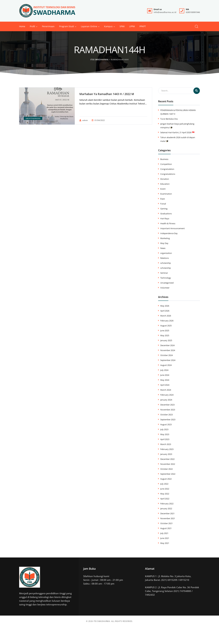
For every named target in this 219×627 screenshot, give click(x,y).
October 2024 (166, 355)
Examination (166, 193)
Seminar (164, 272)
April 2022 (164, 498)
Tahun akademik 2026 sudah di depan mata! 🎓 (177, 139)
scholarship (165, 263)
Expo (162, 198)
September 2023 (167, 419)
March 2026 (165, 315)
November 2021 (167, 518)
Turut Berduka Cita (169, 118)
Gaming (163, 208)
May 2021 (164, 543)
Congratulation (167, 169)
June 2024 (164, 375)
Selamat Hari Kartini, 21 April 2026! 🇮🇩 (177, 132)
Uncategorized (33, 118)
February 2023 (166, 449)
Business (164, 159)
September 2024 (167, 360)
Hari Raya (164, 218)
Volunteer (164, 287)
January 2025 (166, 340)
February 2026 (166, 320)
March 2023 (165, 444)
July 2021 (164, 533)
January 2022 (166, 508)
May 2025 (164, 335)
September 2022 (167, 473)
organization (166, 253)
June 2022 (164, 488)
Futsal (163, 203)
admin (83, 120)
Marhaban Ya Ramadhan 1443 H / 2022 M (106, 94)
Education (165, 183)
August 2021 (166, 528)
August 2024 (166, 365)
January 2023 (166, 454)
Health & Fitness (167, 223)
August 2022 (166, 478)
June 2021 (164, 538)
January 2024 (166, 399)
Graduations (166, 213)
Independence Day (169, 233)
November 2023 (167, 409)
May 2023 (164, 434)
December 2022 (167, 459)
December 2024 (167, 345)
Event (163, 188)
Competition (166, 164)
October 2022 (166, 469)
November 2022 (167, 464)
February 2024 (166, 394)
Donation (164, 179)
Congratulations (167, 174)
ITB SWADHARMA (102, 621)
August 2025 (166, 325)
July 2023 (164, 429)
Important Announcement (172, 228)
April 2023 (164, 439)
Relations (164, 258)
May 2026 (164, 305)
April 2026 (164, 310)
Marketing (165, 238)
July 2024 (164, 370)
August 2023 (166, 424)
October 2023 (166, 414)
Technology (165, 277)
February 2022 (166, 503)
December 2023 (167, 404)
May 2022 (164, 493)
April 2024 (164, 384)
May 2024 (164, 380)
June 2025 (164, 330)
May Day (164, 243)
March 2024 (165, 389)
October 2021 (166, 523)
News (162, 248)
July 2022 (164, 483)
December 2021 (167, 513)
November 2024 (167, 350)
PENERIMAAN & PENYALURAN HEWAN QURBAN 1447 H (178, 112)
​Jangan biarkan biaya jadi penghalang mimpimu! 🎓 (177, 125)
